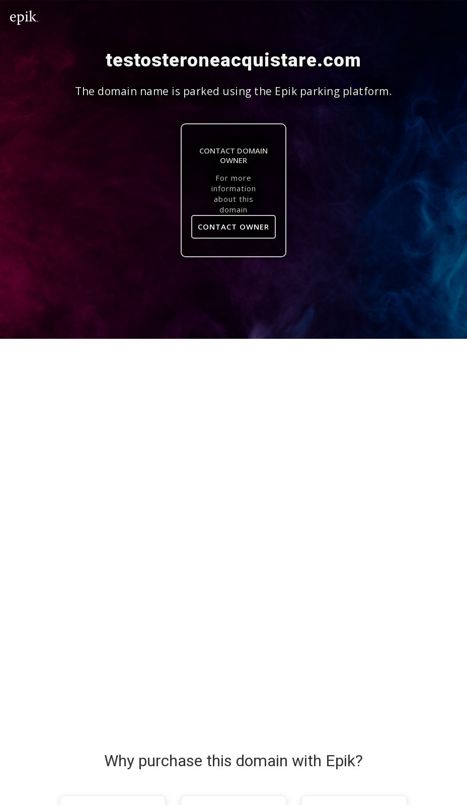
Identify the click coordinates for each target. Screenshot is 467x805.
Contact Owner (233, 227)
